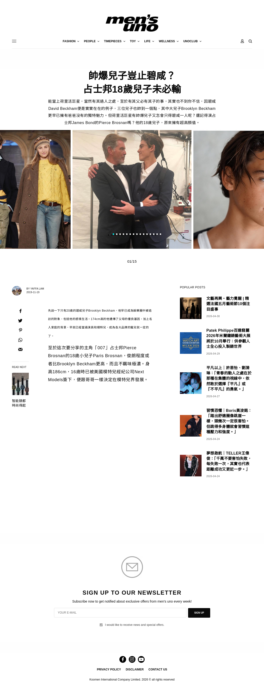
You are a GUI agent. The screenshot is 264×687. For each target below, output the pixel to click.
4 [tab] (123, 234)
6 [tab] (130, 234)
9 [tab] (140, 234)
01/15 (132, 261)
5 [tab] (127, 234)
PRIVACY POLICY (109, 669)
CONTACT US (157, 669)
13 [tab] (153, 234)
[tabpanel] (132, 189)
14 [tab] (157, 234)
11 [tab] (147, 234)
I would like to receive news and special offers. (134, 624)
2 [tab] (116, 234)
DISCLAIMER (135, 669)
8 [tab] (137, 234)
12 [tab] (150, 234)
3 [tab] (120, 234)
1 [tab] (113, 234)
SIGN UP (199, 612)
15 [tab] (160, 234)
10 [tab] (143, 234)
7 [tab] (133, 234)
